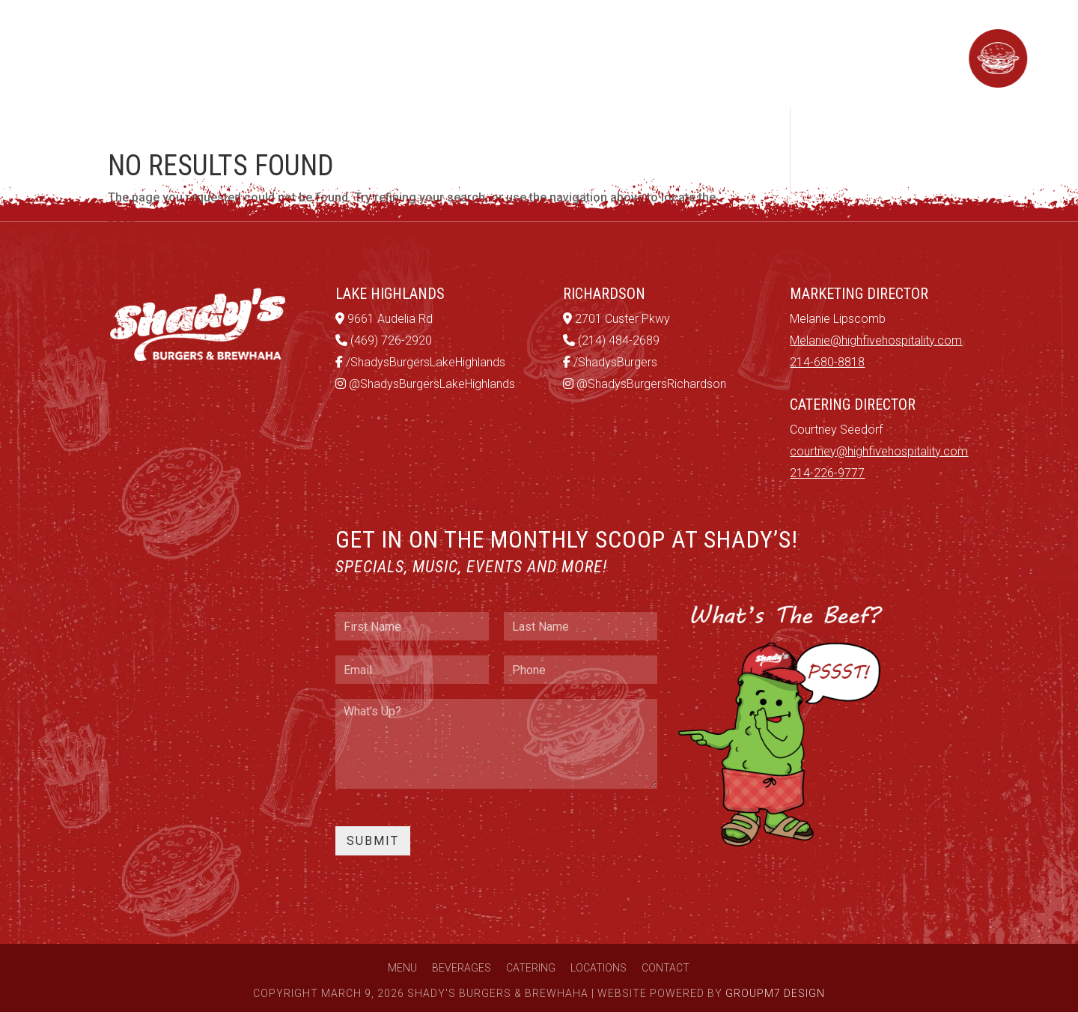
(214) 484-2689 (611, 340)
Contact (677, 53)
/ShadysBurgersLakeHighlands (420, 362)
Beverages (379, 53)
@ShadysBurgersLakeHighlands (425, 384)
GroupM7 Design (775, 993)
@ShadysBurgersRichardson (644, 384)
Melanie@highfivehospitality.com (876, 340)
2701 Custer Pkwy (616, 319)
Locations (579, 53)
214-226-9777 (827, 473)
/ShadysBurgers (610, 362)
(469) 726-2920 (383, 340)
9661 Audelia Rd (384, 319)
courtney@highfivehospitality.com (879, 451)
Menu (290, 53)
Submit (373, 841)
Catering (480, 53)
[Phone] (580, 669)
